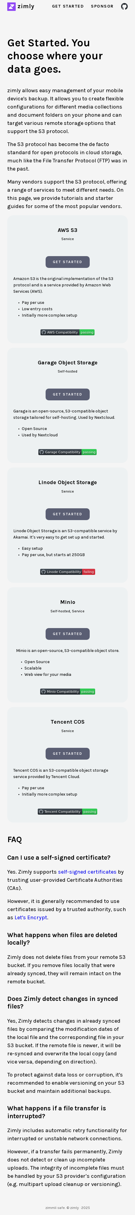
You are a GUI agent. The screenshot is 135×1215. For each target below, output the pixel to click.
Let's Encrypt (30, 917)
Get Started (68, 6)
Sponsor (102, 6)
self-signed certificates (87, 871)
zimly (26, 6)
